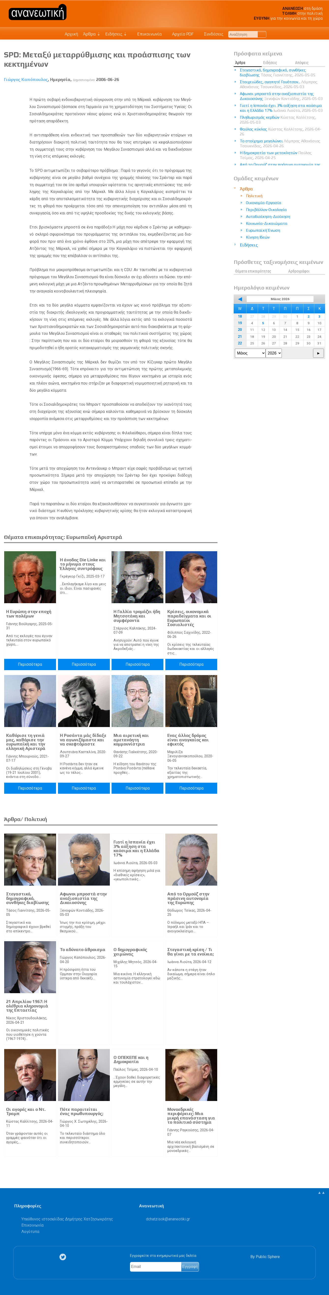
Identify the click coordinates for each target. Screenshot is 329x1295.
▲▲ (321, 1192)
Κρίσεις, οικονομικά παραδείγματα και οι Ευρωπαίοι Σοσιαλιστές (189, 618)
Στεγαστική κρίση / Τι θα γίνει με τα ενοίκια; (190, 951)
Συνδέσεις (211, 34)
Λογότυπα (30, 1231)
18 (240, 316)
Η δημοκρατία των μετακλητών (276, 155)
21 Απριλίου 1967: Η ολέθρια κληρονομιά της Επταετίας (27, 1006)
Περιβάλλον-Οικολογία (266, 209)
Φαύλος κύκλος (280, 131)
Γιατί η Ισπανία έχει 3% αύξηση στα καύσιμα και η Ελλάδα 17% (136, 849)
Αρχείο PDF (180, 34)
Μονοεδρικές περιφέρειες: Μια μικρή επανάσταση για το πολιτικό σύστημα (191, 1116)
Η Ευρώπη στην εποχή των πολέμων (28, 613)
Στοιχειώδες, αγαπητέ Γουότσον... (278, 84)
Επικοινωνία (147, 34)
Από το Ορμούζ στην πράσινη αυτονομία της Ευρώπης (188, 898)
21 (240, 337)
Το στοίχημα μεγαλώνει (280, 143)
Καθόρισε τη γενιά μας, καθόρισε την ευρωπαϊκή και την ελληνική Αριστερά (25, 742)
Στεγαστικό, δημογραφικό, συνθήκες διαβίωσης (27, 898)
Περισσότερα (30, 664)
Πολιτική (254, 196)
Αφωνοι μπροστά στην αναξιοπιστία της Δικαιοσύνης (83, 898)
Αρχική (71, 34)
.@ (168, 1219)
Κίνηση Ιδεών (258, 237)
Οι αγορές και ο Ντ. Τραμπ (25, 1111)
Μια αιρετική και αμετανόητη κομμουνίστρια (131, 739)
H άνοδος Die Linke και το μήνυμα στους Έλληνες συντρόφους (83, 564)
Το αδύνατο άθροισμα (82, 949)
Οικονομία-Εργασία (263, 202)
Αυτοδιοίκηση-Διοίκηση (268, 216)
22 (240, 343)
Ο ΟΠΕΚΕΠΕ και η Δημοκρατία (131, 1059)
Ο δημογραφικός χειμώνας (130, 951)
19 (240, 323)
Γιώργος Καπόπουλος (26, 79)
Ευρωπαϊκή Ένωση (263, 230)
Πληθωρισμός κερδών (278, 120)
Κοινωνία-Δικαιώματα (266, 223)
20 (240, 330)
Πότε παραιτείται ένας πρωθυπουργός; (81, 1111)
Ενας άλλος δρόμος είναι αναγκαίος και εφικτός (188, 739)
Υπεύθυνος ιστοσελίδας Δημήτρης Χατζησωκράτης (67, 1219)
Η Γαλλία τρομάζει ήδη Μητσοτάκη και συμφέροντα (137, 616)
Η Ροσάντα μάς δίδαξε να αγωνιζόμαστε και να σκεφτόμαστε (83, 739)
